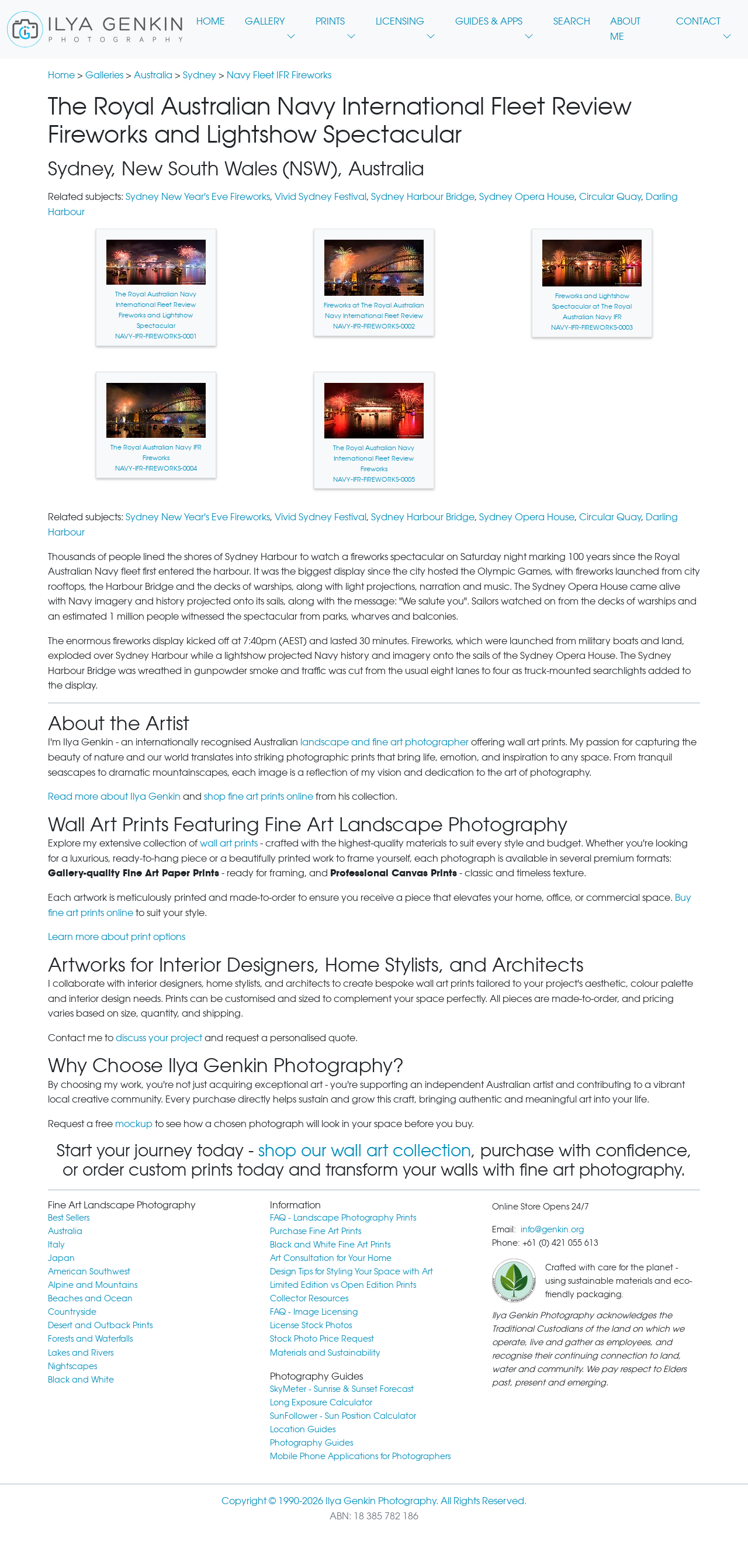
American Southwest (89, 1271)
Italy (56, 1244)
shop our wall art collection (364, 1150)
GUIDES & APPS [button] (494, 25)
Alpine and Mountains (92, 1285)
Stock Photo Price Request (322, 1338)
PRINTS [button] (336, 25)
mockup (134, 1123)
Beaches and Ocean (90, 1298)
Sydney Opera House (526, 196)
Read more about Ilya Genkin (114, 796)
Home (61, 75)
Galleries (104, 75)
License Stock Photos (311, 1325)
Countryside (72, 1312)
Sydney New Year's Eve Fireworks (198, 196)
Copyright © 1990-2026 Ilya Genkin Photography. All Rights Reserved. (374, 1500)
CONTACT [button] (704, 25)
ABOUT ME (625, 29)
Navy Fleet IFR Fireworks (279, 75)
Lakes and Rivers (80, 1352)
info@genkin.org (552, 1229)
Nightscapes (72, 1366)
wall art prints (229, 843)
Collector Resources (309, 1298)
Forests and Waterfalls (90, 1338)
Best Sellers (68, 1217)
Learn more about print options (116, 936)
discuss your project (159, 1037)
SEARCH (571, 21)
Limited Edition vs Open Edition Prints (343, 1285)
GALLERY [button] (270, 25)
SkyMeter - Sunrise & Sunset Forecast (342, 1389)
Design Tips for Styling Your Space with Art (351, 1271)
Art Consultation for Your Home (331, 1258)
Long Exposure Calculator (321, 1402)
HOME (210, 21)
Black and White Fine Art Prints (330, 1244)
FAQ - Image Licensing (314, 1312)
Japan (61, 1258)
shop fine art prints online (258, 796)
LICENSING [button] (405, 25)
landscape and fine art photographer (384, 742)
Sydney (199, 75)
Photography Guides (311, 1442)
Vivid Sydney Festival (320, 196)
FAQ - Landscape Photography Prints (343, 1217)
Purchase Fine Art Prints (315, 1231)
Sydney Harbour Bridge (423, 196)
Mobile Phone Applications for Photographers (360, 1456)
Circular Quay (610, 196)
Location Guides (302, 1429)
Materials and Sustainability (325, 1352)
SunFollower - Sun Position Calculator (343, 1416)
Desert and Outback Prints (100, 1325)
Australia (153, 75)
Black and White (81, 1379)
